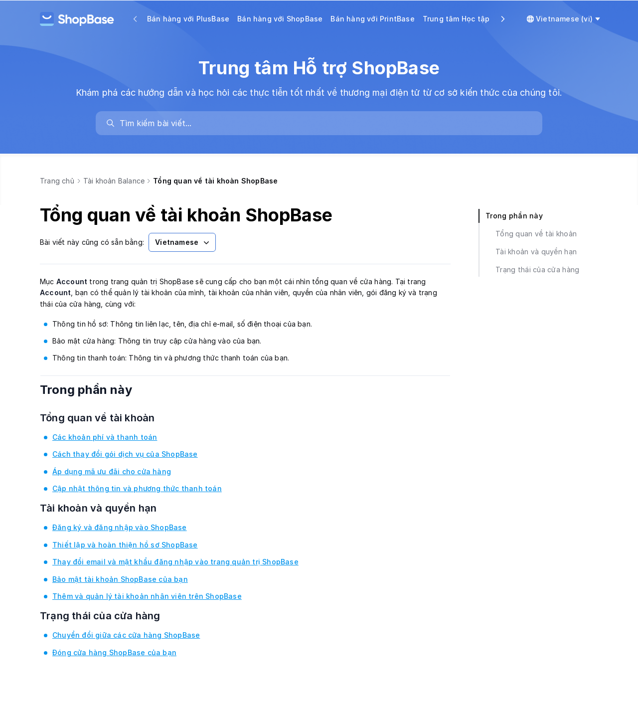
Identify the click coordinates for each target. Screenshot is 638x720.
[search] (324, 123)
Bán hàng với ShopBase (279, 18)
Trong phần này (99, 389)
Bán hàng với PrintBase (372, 18)
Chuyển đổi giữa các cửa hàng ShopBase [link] (126, 635)
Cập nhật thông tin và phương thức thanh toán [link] (137, 488)
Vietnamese (183, 242)
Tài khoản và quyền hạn (111, 508)
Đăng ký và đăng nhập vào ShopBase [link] (119, 527)
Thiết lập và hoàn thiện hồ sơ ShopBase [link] (125, 544)
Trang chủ (57, 181)
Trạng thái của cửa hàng (112, 616)
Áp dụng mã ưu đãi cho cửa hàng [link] (111, 471)
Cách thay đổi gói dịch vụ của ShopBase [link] (125, 454)
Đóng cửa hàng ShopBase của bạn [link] (114, 652)
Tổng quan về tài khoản (110, 418)
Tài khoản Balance (114, 181)
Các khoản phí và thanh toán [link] (104, 437)
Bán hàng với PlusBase (188, 18)
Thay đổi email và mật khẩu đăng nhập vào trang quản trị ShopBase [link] (175, 561)
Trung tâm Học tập (456, 18)
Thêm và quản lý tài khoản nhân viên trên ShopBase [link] (147, 596)
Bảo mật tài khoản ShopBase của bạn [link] (120, 579)
